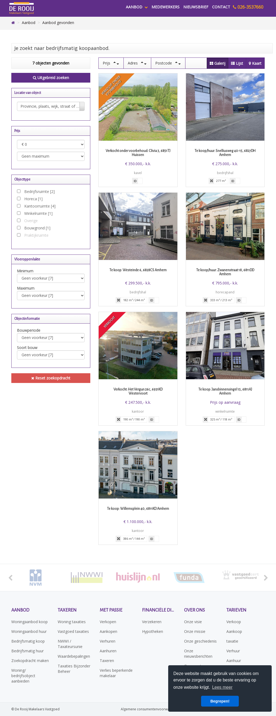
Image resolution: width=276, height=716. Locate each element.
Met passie (111, 610)
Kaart (255, 63)
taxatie (232, 641)
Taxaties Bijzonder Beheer (74, 668)
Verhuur (233, 650)
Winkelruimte (38, 213)
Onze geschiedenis (200, 641)
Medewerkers (165, 6)
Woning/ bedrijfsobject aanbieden (23, 676)
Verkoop (233, 621)
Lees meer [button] (222, 687)
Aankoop (234, 631)
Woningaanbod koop (29, 621)
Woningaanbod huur (29, 631)
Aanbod (137, 6)
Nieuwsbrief (195, 6)
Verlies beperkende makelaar (116, 673)
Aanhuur (233, 660)
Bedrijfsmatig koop (28, 641)
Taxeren (67, 610)
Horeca (33, 198)
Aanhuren (108, 650)
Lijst (237, 63)
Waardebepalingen (74, 656)
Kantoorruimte (40, 206)
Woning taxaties (72, 621)
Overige (31, 220)
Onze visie (193, 621)
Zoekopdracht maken (30, 660)
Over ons (194, 610)
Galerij (217, 63)
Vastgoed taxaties (73, 631)
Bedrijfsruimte (39, 191)
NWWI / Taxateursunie (70, 644)
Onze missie (194, 631)
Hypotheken (152, 631)
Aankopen (108, 631)
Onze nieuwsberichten (198, 653)
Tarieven (236, 610)
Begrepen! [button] (219, 701)
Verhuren (107, 641)
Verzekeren (151, 621)
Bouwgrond (37, 227)
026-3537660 (248, 7)
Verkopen (108, 621)
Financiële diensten (159, 610)
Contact (221, 6)
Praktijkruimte (36, 235)
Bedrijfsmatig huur (27, 650)
